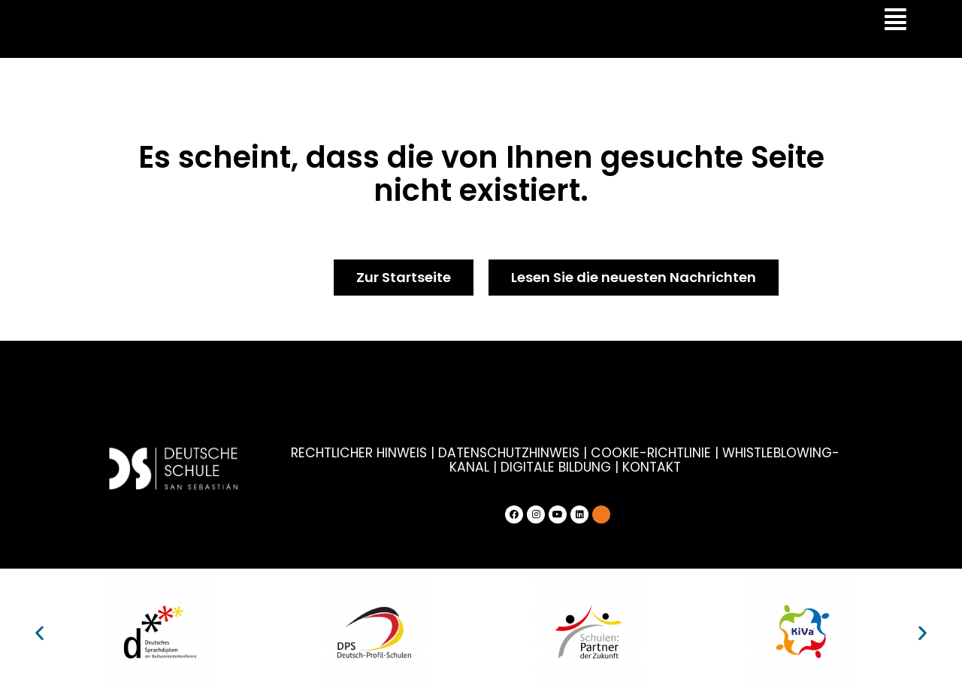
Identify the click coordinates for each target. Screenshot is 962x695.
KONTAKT (626, 466)
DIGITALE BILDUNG (530, 466)
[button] (39, 631)
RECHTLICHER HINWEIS (340, 453)
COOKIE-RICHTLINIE (625, 453)
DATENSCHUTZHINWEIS (486, 453)
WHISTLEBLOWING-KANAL (774, 453)
